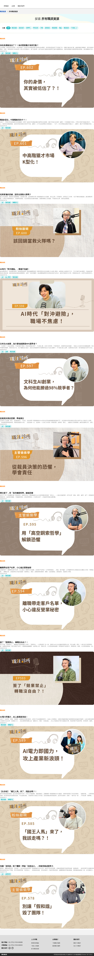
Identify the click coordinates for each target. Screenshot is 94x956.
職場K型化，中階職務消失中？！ (13, 120)
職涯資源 (3, 11)
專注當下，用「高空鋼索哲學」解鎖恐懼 (16, 493)
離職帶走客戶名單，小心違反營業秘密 (15, 567)
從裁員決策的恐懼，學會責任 (12, 418)
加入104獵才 (77, 946)
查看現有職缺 (35, 943)
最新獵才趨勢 (56, 946)
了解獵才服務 (56, 943)
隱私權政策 (4, 954)
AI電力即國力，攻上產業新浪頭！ (14, 717)
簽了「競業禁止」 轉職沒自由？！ (14, 642)
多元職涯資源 (35, 949)
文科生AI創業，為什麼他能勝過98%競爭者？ (18, 343)
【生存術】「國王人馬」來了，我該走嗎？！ (18, 791)
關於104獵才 (77, 943)
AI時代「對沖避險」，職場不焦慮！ (15, 269)
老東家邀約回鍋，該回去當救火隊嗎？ (15, 194)
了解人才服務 (35, 946)
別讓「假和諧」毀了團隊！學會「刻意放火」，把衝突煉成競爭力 (26, 866)
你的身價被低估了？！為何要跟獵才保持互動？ (19, 45)
